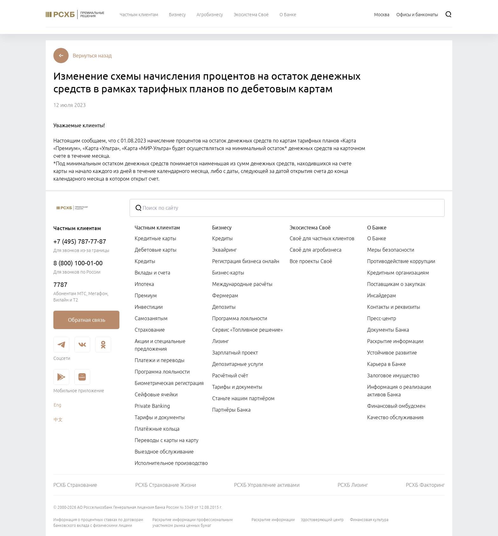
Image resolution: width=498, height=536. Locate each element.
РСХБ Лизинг (353, 485)
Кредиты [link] (145, 261)
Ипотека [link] (144, 284)
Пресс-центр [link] (381, 318)
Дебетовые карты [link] (156, 250)
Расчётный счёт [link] (230, 375)
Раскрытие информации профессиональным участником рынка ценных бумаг (192, 522)
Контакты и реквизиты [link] (393, 307)
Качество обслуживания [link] (395, 417)
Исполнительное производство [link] (171, 463)
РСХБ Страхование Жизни (165, 485)
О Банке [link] (376, 238)
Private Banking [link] (152, 406)
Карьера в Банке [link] (386, 364)
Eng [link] (57, 404)
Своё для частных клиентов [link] (322, 238)
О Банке (377, 227)
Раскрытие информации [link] (395, 341)
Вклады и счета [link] (152, 272)
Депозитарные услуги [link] (237, 364)
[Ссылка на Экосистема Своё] (251, 14)
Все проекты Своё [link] (311, 261)
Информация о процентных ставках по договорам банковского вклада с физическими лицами (98, 522)
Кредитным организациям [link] (398, 272)
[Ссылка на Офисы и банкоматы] (417, 14)
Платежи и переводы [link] (160, 360)
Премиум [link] (146, 295)
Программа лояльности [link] (162, 371)
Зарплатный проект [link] (235, 352)
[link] (86, 320)
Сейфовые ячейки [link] (156, 394)
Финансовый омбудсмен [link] (396, 406)
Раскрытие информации (273, 520)
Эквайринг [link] (224, 250)
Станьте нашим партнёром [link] (243, 398)
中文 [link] (58, 419)
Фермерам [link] (225, 295)
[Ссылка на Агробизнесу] (209, 14)
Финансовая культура (369, 520)
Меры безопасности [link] (390, 250)
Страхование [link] (150, 330)
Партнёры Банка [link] (231, 410)
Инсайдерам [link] (381, 295)
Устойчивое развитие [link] (392, 352)
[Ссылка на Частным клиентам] (139, 14)
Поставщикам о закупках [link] (396, 284)
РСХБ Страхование (75, 485)
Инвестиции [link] (149, 307)
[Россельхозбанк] (86, 208)
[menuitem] (139, 14)
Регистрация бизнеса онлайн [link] (245, 261)
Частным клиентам (157, 227)
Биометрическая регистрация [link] (169, 383)
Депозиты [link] (224, 307)
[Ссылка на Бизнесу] (177, 14)
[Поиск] (448, 14)
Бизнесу (222, 227)
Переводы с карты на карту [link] (167, 440)
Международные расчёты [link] (242, 284)
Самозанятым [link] (151, 318)
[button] (92, 55)
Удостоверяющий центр (322, 520)
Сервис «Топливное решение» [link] (247, 330)
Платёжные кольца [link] (157, 429)
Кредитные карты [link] (155, 238)
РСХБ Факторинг (425, 485)
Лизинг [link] (220, 341)
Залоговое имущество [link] (393, 375)
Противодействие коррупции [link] (401, 261)
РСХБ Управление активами (266, 485)
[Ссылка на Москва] (382, 14)
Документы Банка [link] (388, 330)
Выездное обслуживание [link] (164, 451)
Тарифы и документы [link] (160, 417)
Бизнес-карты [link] (228, 272)
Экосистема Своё (310, 227)
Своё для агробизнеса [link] (315, 250)
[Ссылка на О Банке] (288, 14)
